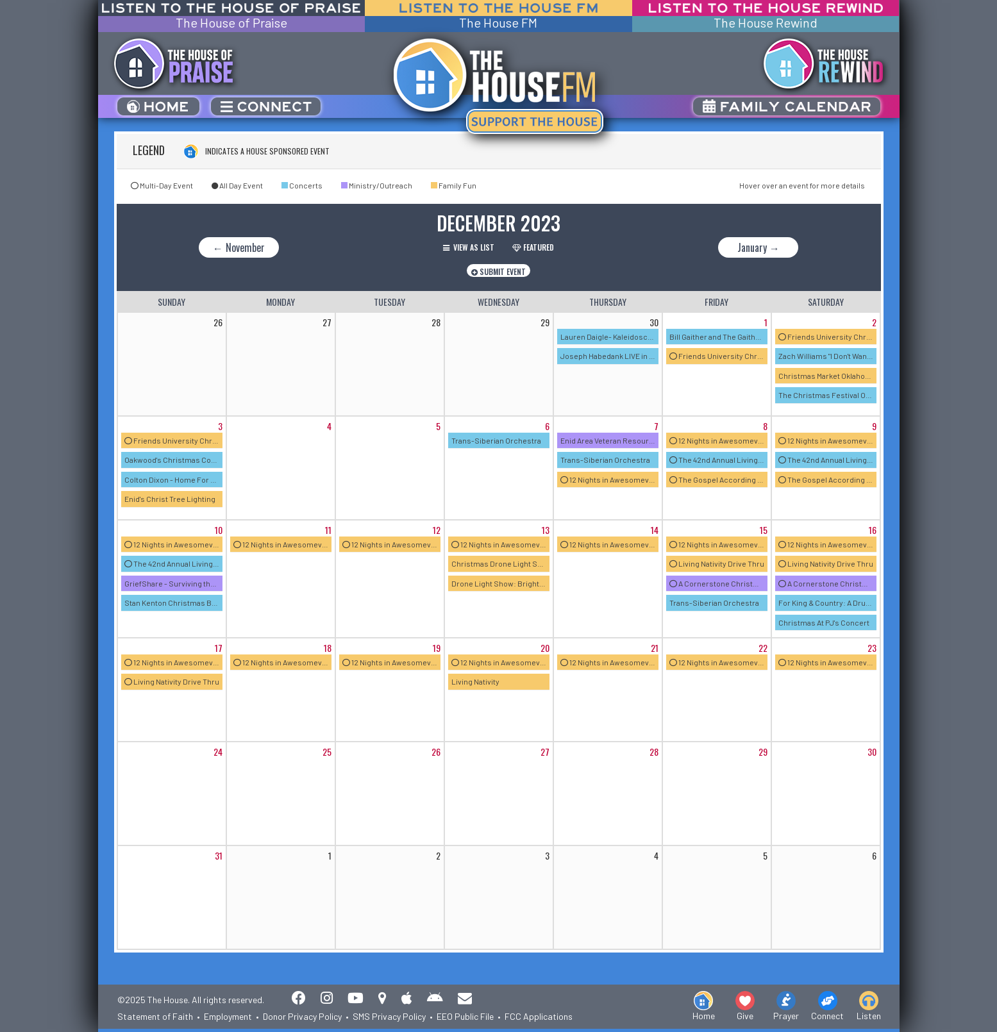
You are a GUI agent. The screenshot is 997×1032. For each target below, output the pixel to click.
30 (871, 751)
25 (327, 751)
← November (239, 247)
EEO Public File (465, 1016)
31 (218, 855)
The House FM (498, 23)
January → (758, 247)
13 (545, 530)
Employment (228, 1016)
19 (436, 647)
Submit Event (498, 271)
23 (871, 647)
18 (327, 647)
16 (872, 530)
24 (218, 751)
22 (762, 647)
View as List (468, 247)
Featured (533, 247)
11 (328, 530)
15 (763, 530)
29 (762, 751)
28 (653, 751)
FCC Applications (539, 1016)
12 (436, 530)
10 (218, 530)
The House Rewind (765, 23)
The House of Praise (231, 23)
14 (654, 530)
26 (435, 751)
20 (544, 647)
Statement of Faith (155, 1016)
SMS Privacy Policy (389, 1016)
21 (654, 647)
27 (544, 751)
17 (218, 647)
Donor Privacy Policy (302, 1016)
